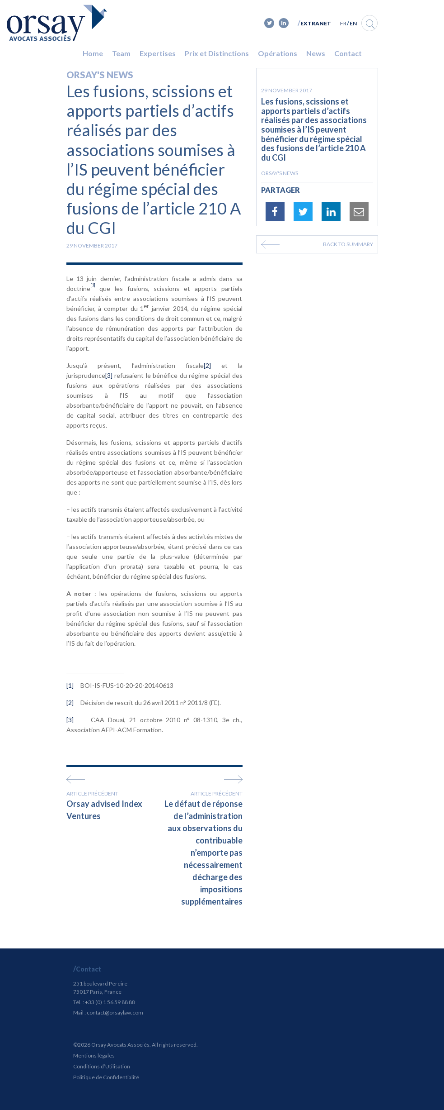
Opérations (277, 53)
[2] (207, 365)
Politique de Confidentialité (106, 1077)
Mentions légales (94, 1055)
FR (343, 23)
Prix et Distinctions (217, 53)
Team (121, 53)
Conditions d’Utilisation (101, 1066)
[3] (108, 375)
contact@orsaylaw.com (115, 1012)
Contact (348, 53)
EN (353, 23)
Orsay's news (99, 74)
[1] (70, 685)
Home (93, 53)
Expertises (158, 53)
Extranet (315, 23)
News (315, 53)
